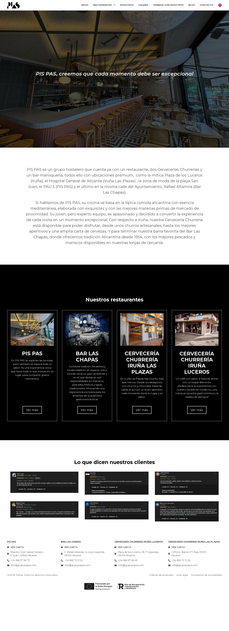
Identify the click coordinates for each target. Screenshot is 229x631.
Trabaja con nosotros (168, 5)
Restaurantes (102, 5)
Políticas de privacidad (161, 575)
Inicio (84, 5)
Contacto (206, 5)
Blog (191, 5)
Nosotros (127, 5)
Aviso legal (182, 575)
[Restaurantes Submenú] (114, 5)
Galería (143, 5)
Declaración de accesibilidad (206, 575)
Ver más (32, 410)
